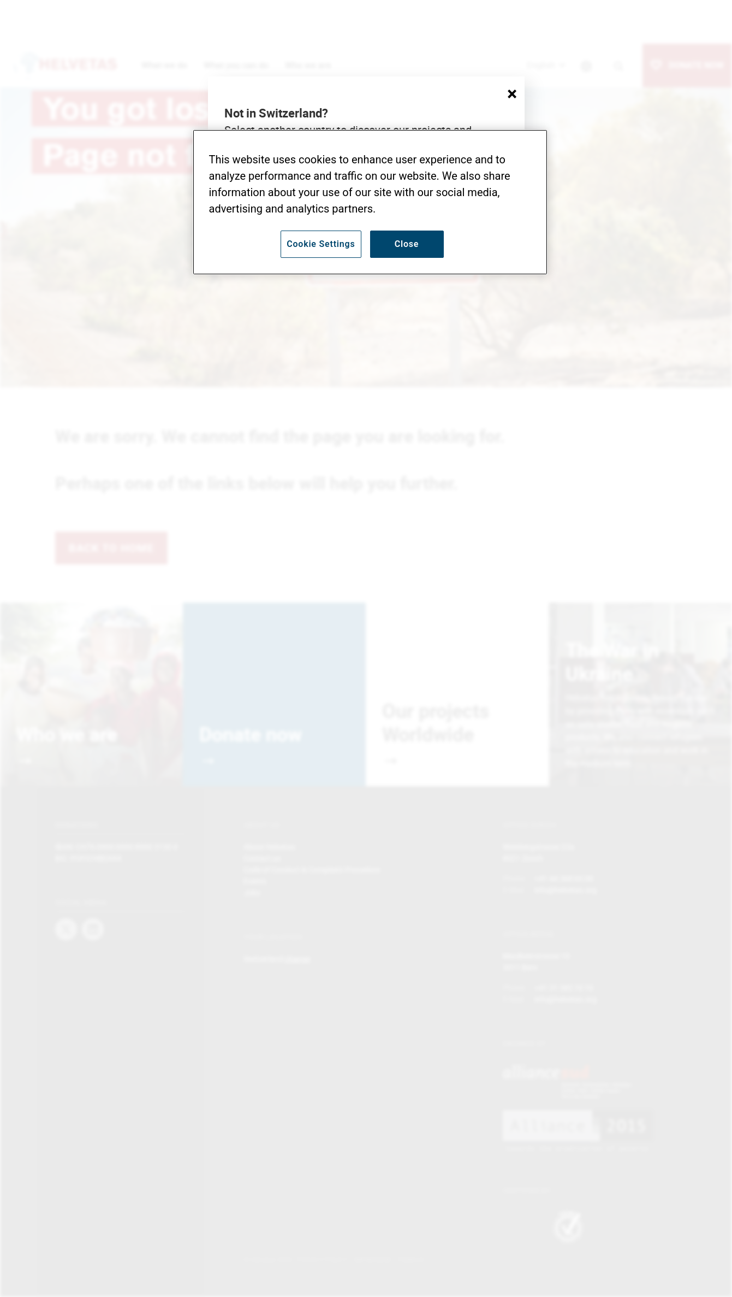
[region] (370, 202)
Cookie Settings (321, 244)
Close (407, 244)
